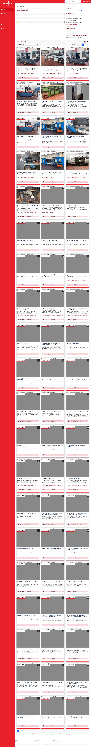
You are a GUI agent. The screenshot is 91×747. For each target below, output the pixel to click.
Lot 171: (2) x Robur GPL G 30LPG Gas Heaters (77, 716)
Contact (16, 740)
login (24, 77)
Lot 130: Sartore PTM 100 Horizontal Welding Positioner (27, 582)
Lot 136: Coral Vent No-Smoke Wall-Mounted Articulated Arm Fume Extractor (52, 616)
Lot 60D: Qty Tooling (22, 343)
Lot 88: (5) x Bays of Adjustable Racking (51, 411)
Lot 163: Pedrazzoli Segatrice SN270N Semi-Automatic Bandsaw (77, 683)
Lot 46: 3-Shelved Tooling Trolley (50, 240)
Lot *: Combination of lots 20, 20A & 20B (51, 171)
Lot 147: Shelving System (72, 649)
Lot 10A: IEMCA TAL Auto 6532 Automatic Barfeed (52, 102)
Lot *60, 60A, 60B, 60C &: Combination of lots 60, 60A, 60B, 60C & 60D (52, 344)
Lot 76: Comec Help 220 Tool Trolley (50, 378)
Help (2, 28)
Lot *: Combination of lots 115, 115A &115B (26, 513)
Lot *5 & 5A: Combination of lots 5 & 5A (76, 67)
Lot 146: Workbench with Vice (49, 649)
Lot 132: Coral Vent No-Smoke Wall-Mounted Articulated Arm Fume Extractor (52, 582)
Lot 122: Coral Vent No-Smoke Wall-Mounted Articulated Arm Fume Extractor (77, 514)
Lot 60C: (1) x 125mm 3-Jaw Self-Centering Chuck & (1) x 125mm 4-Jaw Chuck (77, 309)
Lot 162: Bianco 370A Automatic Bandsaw (52, 682)
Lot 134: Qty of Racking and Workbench (26, 615)
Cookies (35, 741)
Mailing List (3, 13)
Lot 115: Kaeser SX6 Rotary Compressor (26, 478)
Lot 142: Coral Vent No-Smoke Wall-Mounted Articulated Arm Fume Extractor (28, 649)
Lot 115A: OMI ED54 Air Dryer (48, 478)
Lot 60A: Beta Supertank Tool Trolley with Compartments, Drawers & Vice (27, 309)
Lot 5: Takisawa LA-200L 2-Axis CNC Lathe (27, 67)
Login (87, 1)
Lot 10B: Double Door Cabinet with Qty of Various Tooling (76, 102)
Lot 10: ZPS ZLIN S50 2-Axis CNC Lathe (26, 101)
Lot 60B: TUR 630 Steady (48, 308)
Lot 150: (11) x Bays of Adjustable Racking (27, 682)
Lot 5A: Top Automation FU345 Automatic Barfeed (52, 67)
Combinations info (5, 17)
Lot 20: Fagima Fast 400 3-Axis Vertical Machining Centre (51, 137)
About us (3, 20)
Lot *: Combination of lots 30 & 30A (50, 205)
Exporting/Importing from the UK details (73, 37)
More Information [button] (40, 14)
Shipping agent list (69, 29)
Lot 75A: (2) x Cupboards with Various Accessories (26, 379)
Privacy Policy (36, 740)
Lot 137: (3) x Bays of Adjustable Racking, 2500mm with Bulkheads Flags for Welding (77, 616)
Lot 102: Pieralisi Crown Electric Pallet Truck (52, 445)
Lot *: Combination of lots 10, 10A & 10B (26, 136)
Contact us (3, 24)
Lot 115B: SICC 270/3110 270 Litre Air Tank (76, 478)
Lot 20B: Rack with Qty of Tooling (25, 171)
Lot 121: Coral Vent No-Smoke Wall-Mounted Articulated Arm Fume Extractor (52, 514)
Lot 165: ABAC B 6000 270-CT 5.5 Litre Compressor (26, 717)
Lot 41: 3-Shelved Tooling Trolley (25, 240)
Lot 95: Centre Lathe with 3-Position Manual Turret (77, 412)
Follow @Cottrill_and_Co (57, 742)
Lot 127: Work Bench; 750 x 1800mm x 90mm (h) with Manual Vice (77, 549)
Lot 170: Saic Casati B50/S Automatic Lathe (52, 716)
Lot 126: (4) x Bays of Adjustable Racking (51, 548)
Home (3, 9)
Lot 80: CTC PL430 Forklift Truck (25, 411)
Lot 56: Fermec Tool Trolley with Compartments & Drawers (49, 274)
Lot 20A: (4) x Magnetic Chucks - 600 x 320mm (76, 137)
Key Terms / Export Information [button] (40, 17)
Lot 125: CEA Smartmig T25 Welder (25, 548)
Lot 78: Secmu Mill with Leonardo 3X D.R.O (77, 378)
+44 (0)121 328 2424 (57, 740)
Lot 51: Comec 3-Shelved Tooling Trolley (76, 240)
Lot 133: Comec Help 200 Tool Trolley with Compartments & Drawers (77, 582)
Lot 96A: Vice (20, 445)
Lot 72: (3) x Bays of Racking (73, 343)
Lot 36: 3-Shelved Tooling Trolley (74, 205)
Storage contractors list (70, 33)
